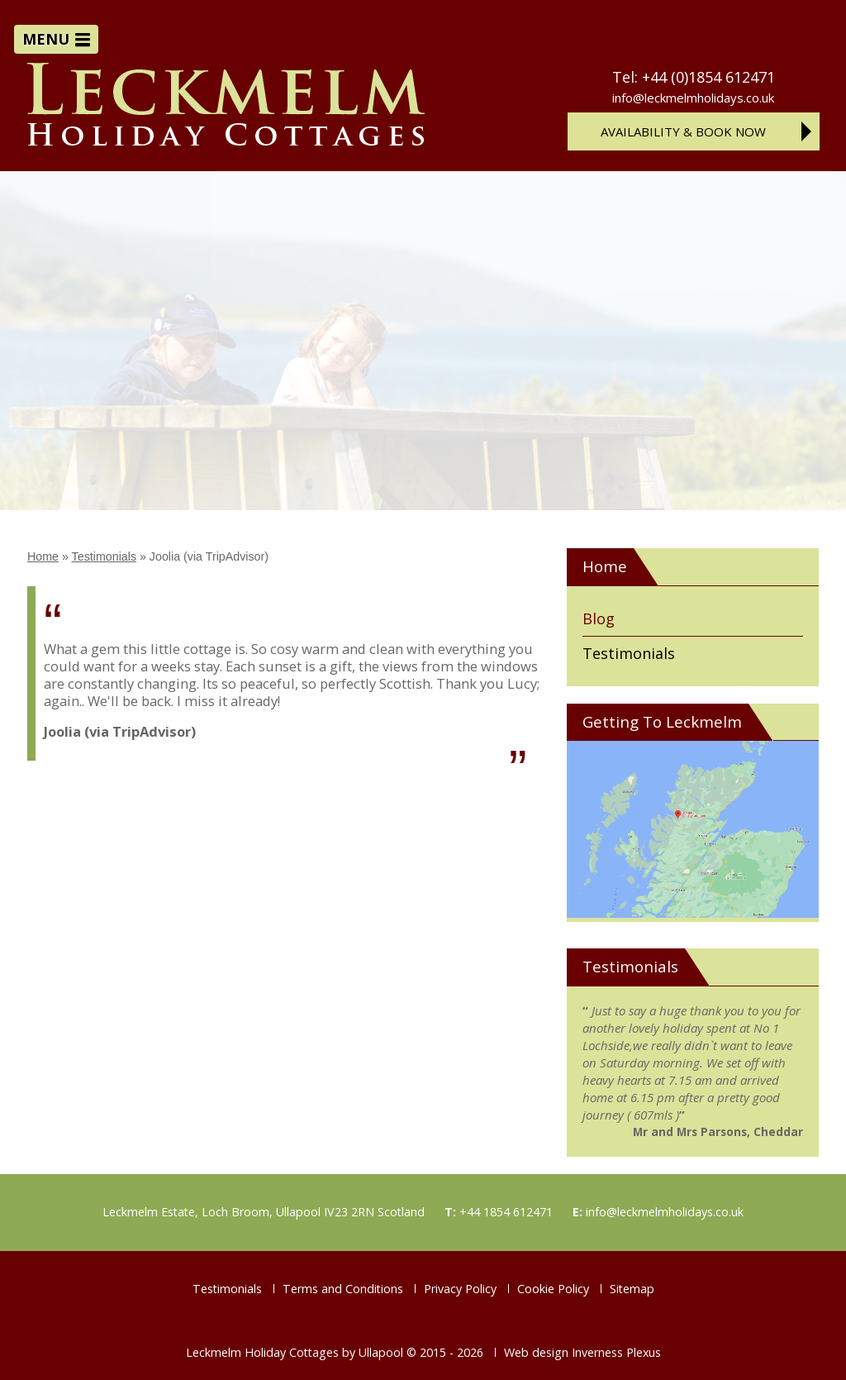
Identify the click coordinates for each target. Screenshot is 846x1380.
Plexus (643, 1352)
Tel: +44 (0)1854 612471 (693, 77)
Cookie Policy (553, 1288)
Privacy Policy (460, 1288)
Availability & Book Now (683, 131)
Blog (598, 618)
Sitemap (632, 1288)
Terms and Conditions (343, 1288)
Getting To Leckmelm (662, 721)
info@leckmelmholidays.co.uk (693, 99)
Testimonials (104, 556)
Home (43, 556)
